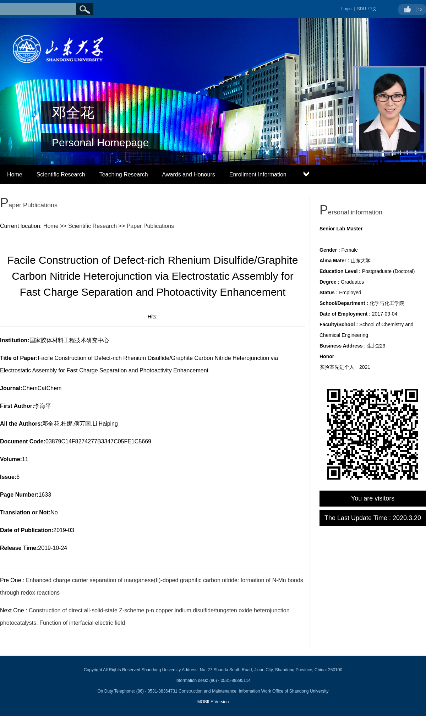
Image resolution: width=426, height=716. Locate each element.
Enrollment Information (257, 174)
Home (14, 174)
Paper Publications (150, 226)
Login (346, 8)
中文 (372, 8)
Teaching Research (123, 174)
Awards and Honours (188, 174)
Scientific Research (61, 174)
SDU (361, 8)
